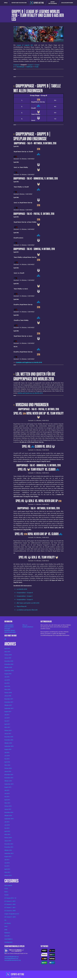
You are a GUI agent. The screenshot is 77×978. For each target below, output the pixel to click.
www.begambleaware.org (11, 958)
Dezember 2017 (8, 699)
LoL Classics (7, 923)
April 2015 (7, 799)
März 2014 (7, 834)
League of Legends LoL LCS (11, 913)
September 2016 (8, 746)
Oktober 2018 (8, 667)
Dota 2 (6, 891)
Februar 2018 (8, 692)
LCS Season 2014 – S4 (10, 898)
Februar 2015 (8, 806)
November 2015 (8, 777)
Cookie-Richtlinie (8, 625)
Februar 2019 (8, 654)
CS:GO (6, 888)
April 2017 (7, 724)
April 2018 (7, 686)
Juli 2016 (6, 752)
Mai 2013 (6, 866)
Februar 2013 (8, 875)
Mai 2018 (6, 683)
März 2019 (7, 651)
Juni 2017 (7, 717)
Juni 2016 (7, 755)
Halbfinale (29, 66)
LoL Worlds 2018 (22, 589)
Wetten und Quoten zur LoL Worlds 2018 (30, 393)
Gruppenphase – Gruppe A (25, 592)
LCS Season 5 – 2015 (9, 901)
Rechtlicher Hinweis (9, 630)
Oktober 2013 (8, 850)
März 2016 (7, 765)
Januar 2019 (7, 658)
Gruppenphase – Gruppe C (25, 596)
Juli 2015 (6, 790)
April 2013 (7, 869)
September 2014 (8, 818)
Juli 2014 (6, 821)
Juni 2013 (7, 862)
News (5, 926)
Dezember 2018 (8, 661)
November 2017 (8, 702)
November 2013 (8, 847)
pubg (5, 929)
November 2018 (8, 664)
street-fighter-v (8, 939)
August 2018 (7, 673)
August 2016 (7, 749)
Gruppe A (16, 64)
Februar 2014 (8, 837)
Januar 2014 (7, 840)
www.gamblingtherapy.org (11, 956)
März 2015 (7, 803)
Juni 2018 (7, 680)
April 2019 (7, 648)
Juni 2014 (7, 825)
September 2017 (8, 708)
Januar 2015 (7, 809)
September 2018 (8, 670)
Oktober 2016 (8, 743)
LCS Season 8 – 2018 (9, 910)
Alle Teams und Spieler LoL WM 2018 (28, 603)
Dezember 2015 (8, 774)
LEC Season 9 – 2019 (9, 917)
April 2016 (7, 762)
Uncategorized (8, 942)
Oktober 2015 (8, 781)
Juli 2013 (6, 859)
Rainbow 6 (7, 932)
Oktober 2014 (8, 815)
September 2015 (8, 784)
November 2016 (8, 740)
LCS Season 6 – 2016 (9, 904)
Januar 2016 (7, 771)
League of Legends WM (25, 45)
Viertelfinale (20, 66)
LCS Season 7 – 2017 (9, 907)
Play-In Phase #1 (22, 606)
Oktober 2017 (8, 705)
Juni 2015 (7, 793)
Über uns (24, 625)
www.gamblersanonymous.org (12, 960)
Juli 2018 (6, 676)
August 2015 (7, 787)
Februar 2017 (8, 730)
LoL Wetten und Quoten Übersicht (27, 610)
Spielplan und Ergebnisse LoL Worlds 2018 (29, 362)
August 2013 (7, 856)
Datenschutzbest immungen (8, 627)
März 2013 (7, 872)
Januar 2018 (7, 695)
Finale (36, 66)
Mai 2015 (6, 796)
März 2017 (7, 727)
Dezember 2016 (8, 736)
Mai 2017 (6, 721)
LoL (5, 920)
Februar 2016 (8, 768)
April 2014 (7, 831)
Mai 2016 (6, 758)
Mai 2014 (6, 828)
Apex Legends (8, 885)
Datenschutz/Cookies (10, 632)
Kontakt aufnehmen (27, 626)
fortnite (6, 895)
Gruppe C (30, 64)
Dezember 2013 (8, 844)
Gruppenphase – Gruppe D (25, 599)
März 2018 (7, 689)
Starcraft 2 (7, 935)
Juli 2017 (6, 714)
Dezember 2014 (8, 812)
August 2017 (7, 711)
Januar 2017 (7, 733)
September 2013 (8, 853)
